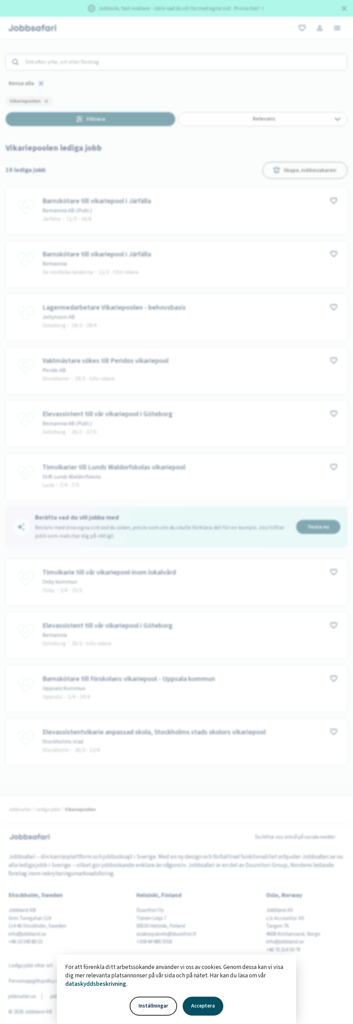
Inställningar (153, 1006)
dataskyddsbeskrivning (95, 984)
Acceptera (203, 1006)
